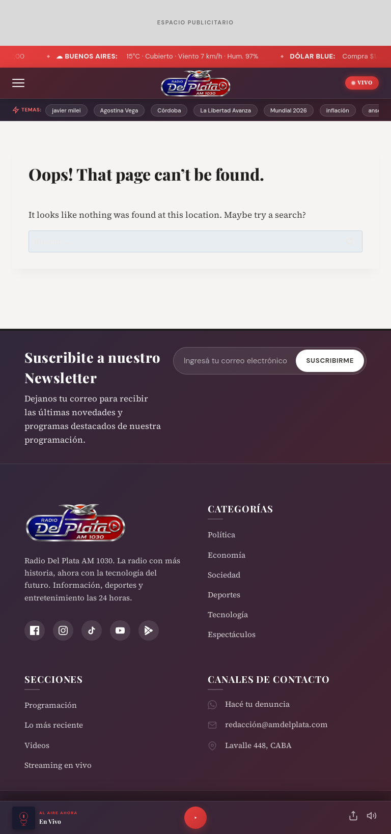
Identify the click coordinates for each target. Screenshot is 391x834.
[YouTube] (120, 630)
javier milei (66, 110)
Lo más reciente (53, 725)
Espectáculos (232, 634)
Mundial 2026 (288, 110)
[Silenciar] (372, 818)
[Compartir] (353, 818)
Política (221, 534)
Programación (50, 705)
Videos (36, 745)
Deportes (224, 594)
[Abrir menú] (18, 83)
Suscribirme (330, 360)
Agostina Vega (119, 110)
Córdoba (169, 110)
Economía (226, 555)
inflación (337, 110)
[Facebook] (34, 630)
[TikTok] (91, 630)
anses (376, 110)
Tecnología (228, 614)
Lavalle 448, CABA (258, 745)
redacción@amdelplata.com (276, 724)
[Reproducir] (195, 818)
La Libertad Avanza (225, 110)
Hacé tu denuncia (257, 704)
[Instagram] (63, 630)
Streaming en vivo (58, 765)
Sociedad (224, 574)
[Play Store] (148, 630)
